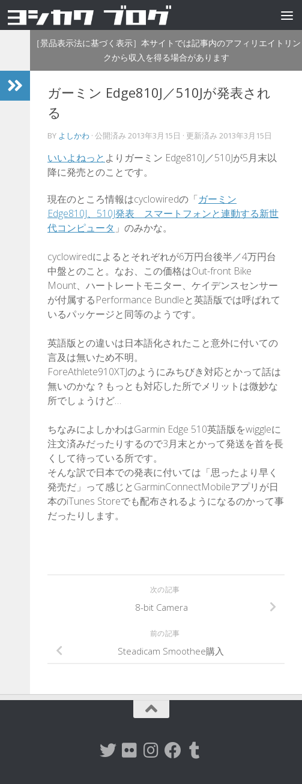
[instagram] (151, 750)
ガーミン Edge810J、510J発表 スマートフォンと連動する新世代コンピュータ (163, 213)
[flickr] (129, 750)
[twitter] (108, 750)
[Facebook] (173, 750)
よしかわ (73, 135)
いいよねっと (76, 157)
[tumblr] (194, 750)
